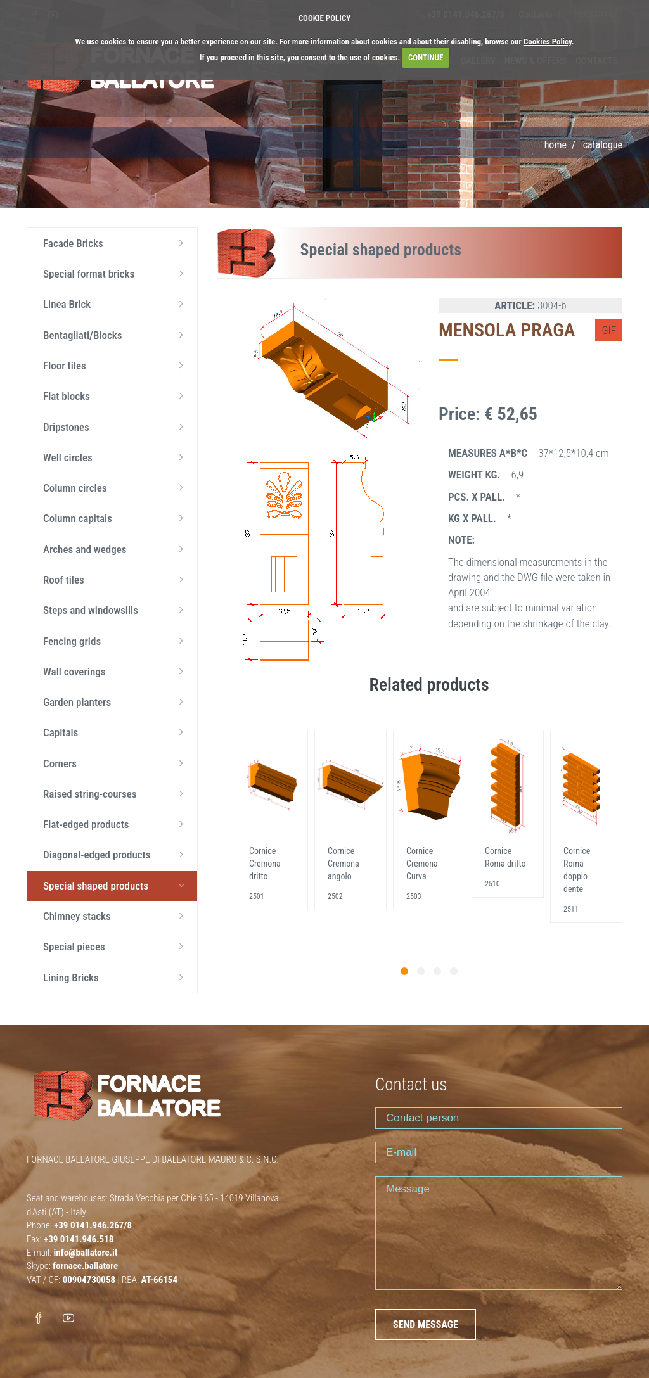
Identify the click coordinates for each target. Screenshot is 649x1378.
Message (498, 1233)
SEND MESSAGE (425, 1324)
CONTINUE (425, 57)
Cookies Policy (548, 41)
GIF (608, 330)
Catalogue (602, 145)
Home (555, 145)
